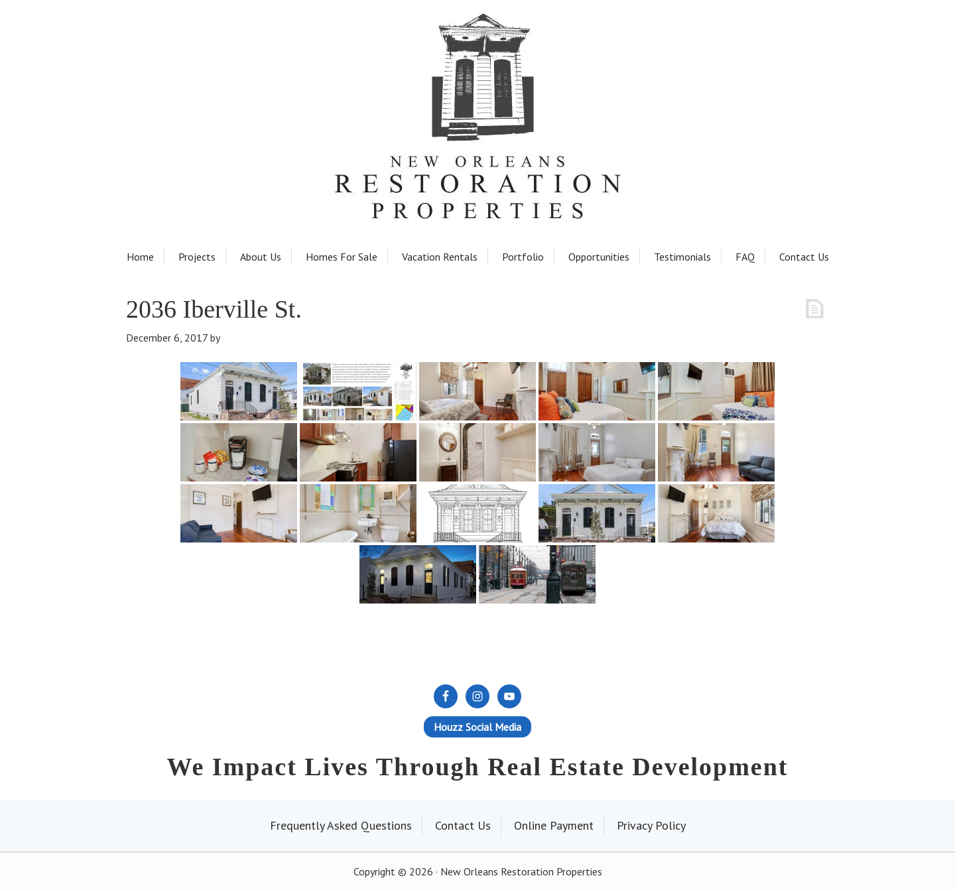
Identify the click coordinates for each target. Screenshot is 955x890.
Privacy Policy (651, 825)
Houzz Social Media (477, 726)
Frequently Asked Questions (341, 825)
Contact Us (463, 825)
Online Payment (554, 825)
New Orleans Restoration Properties (477, 80)
